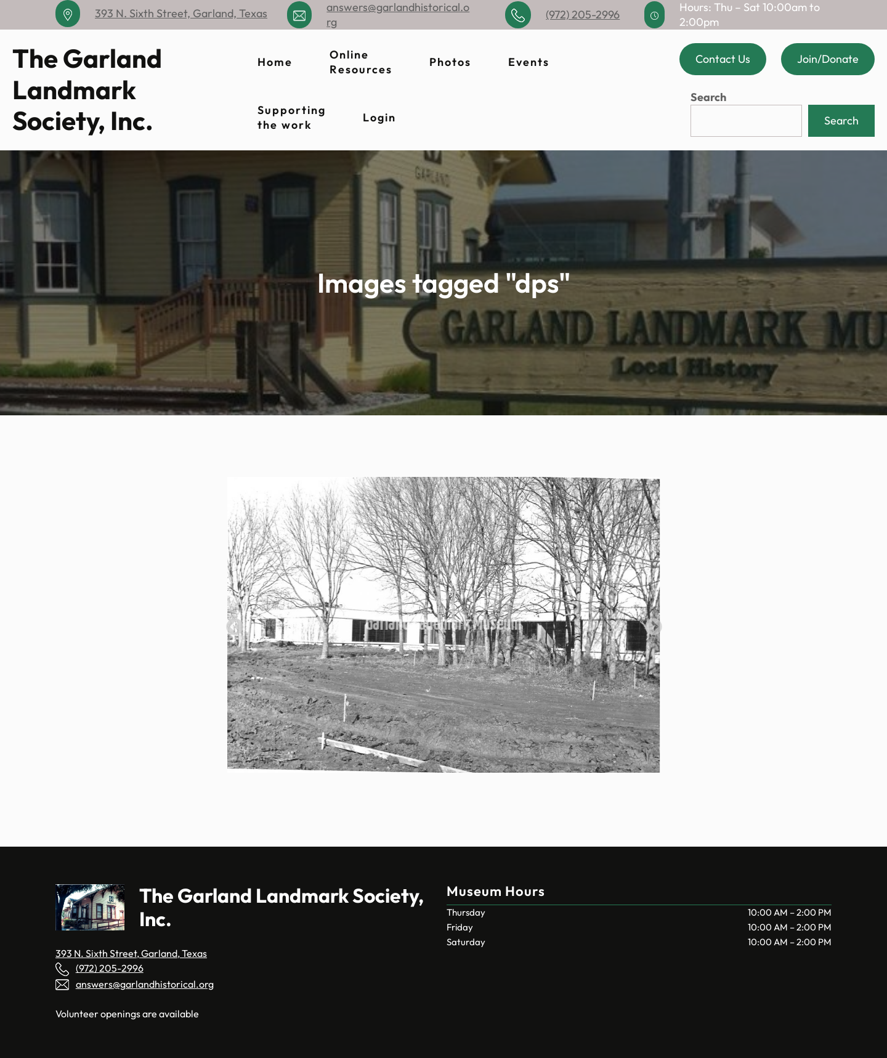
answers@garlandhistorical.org (145, 984)
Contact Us (722, 59)
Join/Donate (828, 59)
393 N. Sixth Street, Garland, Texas (181, 13)
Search (708, 97)
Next (650, 623)
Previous (231, 623)
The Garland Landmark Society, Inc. (87, 89)
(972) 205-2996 (583, 14)
